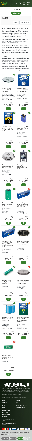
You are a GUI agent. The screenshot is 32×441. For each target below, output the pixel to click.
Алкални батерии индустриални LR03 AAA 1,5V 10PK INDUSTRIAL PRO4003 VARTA (7, 244)
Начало (13, 9)
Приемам (20, 438)
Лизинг (4, 407)
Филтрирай (16, 13)
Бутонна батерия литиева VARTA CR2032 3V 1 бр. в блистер (23, 90)
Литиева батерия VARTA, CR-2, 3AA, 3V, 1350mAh (7, 357)
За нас (3, 400)
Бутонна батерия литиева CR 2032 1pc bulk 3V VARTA (7, 90)
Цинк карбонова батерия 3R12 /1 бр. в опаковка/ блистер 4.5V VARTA (8, 129)
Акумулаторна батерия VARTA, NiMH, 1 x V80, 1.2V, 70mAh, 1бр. (8, 166)
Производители (20, 407)
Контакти (4, 402)
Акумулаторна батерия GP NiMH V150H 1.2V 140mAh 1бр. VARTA (23, 243)
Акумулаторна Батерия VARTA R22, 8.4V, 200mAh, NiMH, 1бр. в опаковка (23, 319)
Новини (18, 400)
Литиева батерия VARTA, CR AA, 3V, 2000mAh (6, 282)
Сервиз (4, 405)
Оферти (18, 402)
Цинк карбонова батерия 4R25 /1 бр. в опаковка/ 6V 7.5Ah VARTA (22, 167)
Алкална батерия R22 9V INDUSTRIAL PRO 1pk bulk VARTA (23, 128)
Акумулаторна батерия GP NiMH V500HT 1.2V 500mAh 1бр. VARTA (23, 282)
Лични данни (5, 438)
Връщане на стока (21, 405)
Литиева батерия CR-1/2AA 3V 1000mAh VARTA (7, 204)
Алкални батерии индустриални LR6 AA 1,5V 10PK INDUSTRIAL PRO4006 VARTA (23, 205)
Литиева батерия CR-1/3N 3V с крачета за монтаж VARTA (7, 319)
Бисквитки (13, 438)
